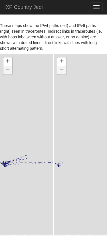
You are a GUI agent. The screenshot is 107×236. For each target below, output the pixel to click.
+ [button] (8, 61)
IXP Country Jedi (23, 7)
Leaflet (6, 205)
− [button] (8, 70)
